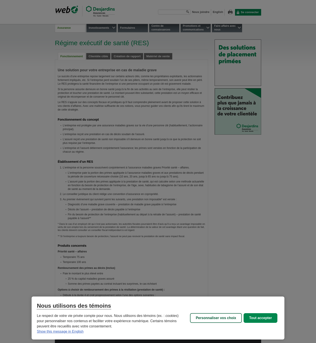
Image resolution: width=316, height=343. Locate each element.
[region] (158, 318)
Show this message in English (60, 331)
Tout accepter (260, 318)
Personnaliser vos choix (216, 318)
